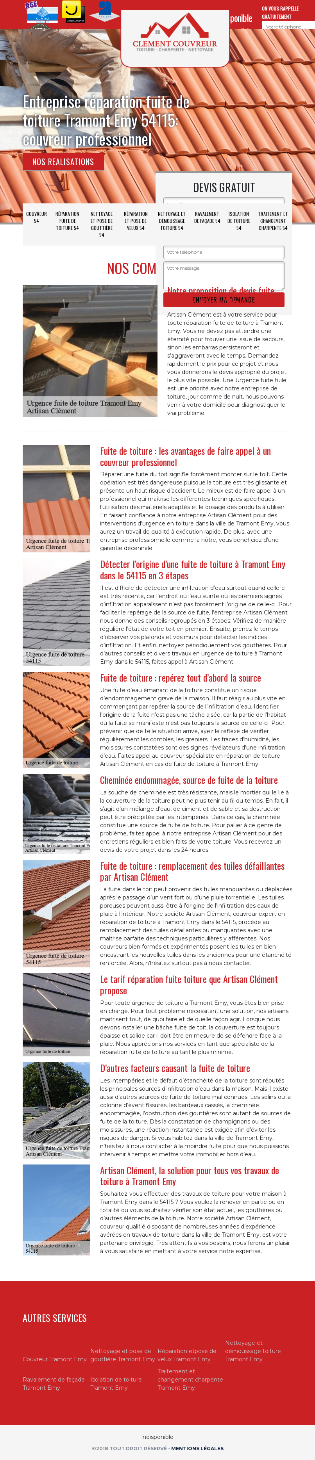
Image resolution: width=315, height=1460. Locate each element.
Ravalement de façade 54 (207, 217)
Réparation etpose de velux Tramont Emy (187, 1355)
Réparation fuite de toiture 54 (67, 220)
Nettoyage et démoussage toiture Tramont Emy (253, 1351)
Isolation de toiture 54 (238, 220)
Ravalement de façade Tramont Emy (54, 1383)
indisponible (234, 18)
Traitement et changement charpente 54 (273, 220)
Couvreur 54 (36, 217)
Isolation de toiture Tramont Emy (116, 1383)
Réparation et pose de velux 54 (136, 220)
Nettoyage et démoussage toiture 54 (172, 220)
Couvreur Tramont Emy (55, 1359)
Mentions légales (197, 1448)
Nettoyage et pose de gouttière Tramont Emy (122, 1355)
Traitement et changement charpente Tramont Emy (190, 1379)
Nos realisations (63, 161)
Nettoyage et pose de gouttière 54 (102, 224)
